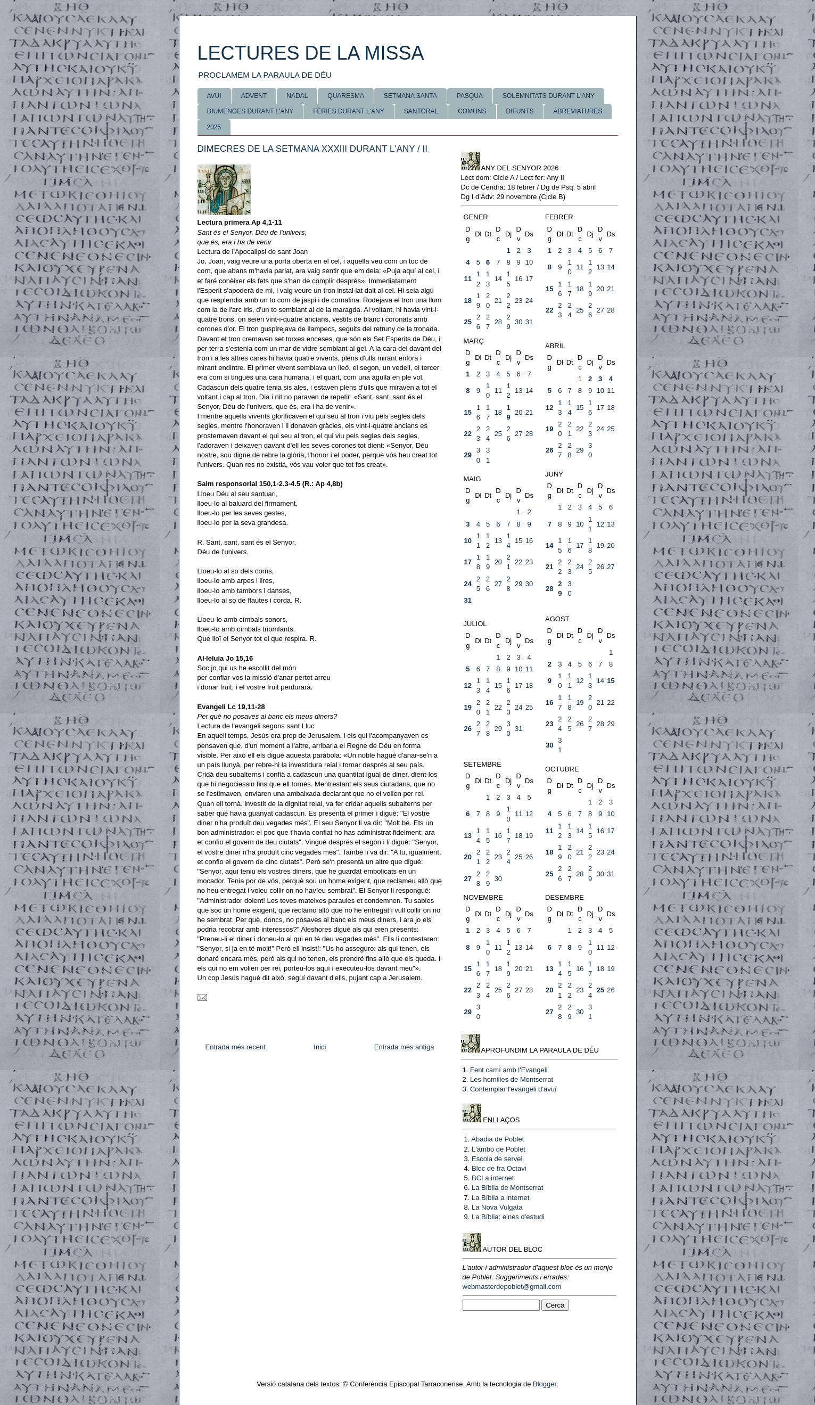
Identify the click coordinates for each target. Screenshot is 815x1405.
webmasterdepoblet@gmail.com (512, 1287)
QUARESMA (345, 96)
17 (529, 279)
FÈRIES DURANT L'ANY (348, 111)
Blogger (544, 1384)
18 (468, 301)
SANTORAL (421, 111)
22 (549, 310)
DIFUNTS (520, 111)
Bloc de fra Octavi (499, 1168)
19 (549, 429)
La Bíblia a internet (500, 1198)
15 (549, 289)
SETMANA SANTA (410, 96)
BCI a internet (493, 1178)
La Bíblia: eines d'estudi (508, 1217)
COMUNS (472, 111)
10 (529, 262)
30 (518, 322)
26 (549, 450)
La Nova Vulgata (497, 1207)
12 (549, 408)
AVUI (214, 96)
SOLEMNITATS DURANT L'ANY (549, 96)
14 (498, 279)
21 (498, 301)
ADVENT (254, 96)
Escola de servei (497, 1159)
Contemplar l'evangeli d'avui (513, 1089)
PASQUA (470, 96)
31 (529, 322)
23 (518, 301)
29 (468, 455)
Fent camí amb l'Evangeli (509, 1070)
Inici (320, 1047)
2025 (214, 127)
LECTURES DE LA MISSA (310, 53)
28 (498, 322)
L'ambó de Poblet (498, 1149)
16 (518, 279)
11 (468, 279)
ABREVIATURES (578, 111)
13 (600, 267)
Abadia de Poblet (497, 1139)
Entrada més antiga (404, 1047)
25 (468, 322)
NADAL (297, 96)
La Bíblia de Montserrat (507, 1188)
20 (600, 289)
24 (529, 301)
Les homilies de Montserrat (511, 1079)
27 (600, 310)
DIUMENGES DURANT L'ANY (250, 111)
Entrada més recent (235, 1047)
